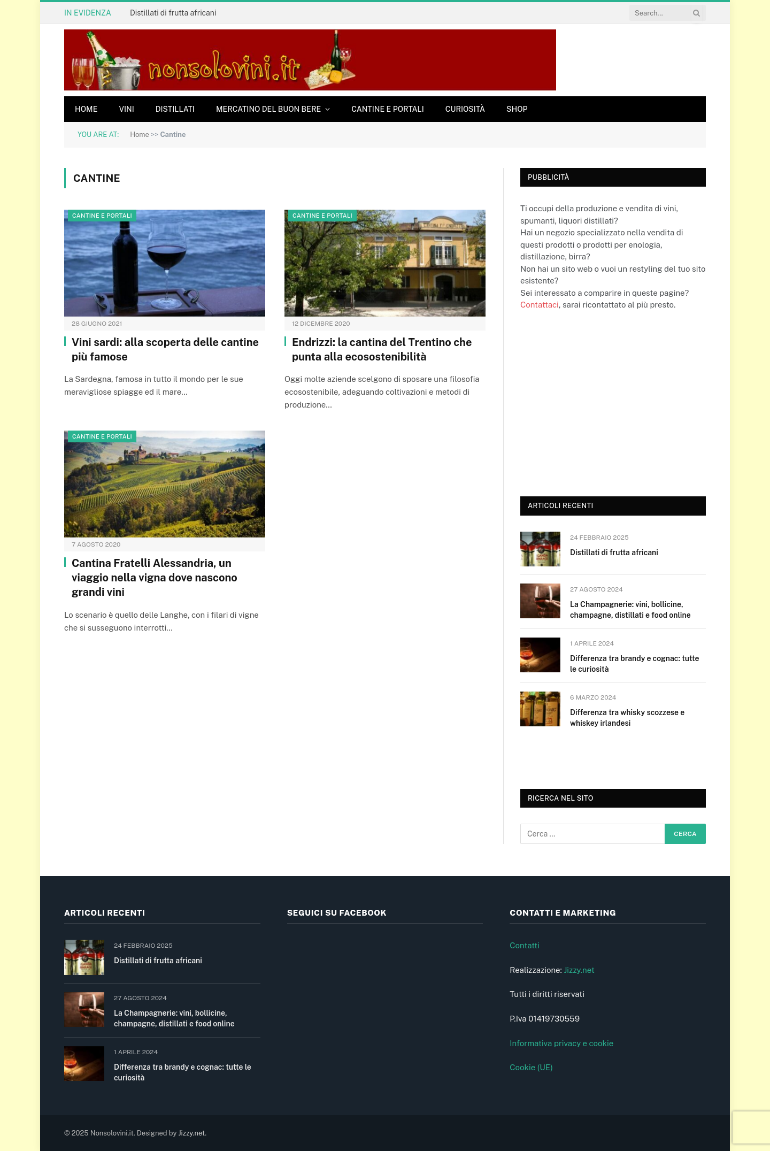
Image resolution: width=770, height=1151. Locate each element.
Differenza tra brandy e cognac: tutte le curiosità (634, 663)
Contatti (525, 945)
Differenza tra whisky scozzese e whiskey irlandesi (627, 717)
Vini (126, 109)
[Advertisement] (600, 402)
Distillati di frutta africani (173, 13)
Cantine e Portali (387, 109)
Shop (517, 109)
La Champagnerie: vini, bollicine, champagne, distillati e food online (630, 609)
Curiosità (465, 109)
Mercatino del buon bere (268, 109)
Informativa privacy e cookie (561, 1043)
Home (86, 109)
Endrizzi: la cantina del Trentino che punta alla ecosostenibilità (382, 349)
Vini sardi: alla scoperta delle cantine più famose (165, 349)
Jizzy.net (579, 969)
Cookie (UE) (531, 1067)
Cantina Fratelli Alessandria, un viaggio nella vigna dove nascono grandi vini (154, 577)
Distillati (175, 109)
